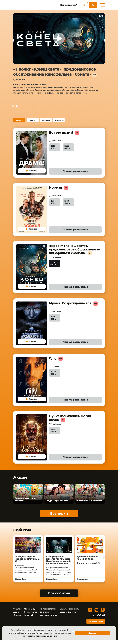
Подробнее (20, 579)
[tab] (13, 106)
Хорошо (92, 633)
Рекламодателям (48, 609)
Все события (59, 593)
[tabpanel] (59, 56)
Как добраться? (68, 5)
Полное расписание (75, 171)
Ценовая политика (48, 615)
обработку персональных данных (40, 636)
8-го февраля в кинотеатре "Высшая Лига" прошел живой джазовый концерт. (58, 560)
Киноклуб (28, 615)
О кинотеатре (30, 612)
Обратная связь (95, 621)
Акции (16, 612)
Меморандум (30, 609)
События (17, 609)
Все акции (59, 513)
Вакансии (44, 612)
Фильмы (17, 615)
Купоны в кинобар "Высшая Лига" (87, 558)
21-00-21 (98, 615)
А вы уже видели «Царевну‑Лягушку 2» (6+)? (27, 559)
